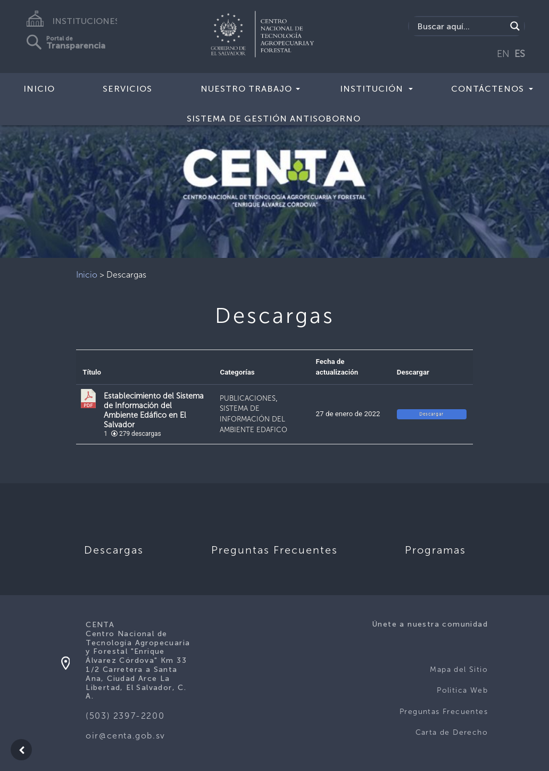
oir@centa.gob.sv (125, 736)
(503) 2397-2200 (125, 716)
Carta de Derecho (451, 732)
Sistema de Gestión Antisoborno (274, 118)
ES (519, 54)
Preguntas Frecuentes (444, 711)
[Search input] (460, 26)
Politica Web (462, 690)
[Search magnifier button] (515, 26)
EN (503, 54)
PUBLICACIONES (248, 398)
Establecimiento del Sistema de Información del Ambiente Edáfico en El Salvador (154, 410)
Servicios (127, 89)
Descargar (431, 414)
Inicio (39, 89)
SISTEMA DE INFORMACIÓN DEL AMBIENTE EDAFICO (253, 419)
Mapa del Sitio (459, 669)
